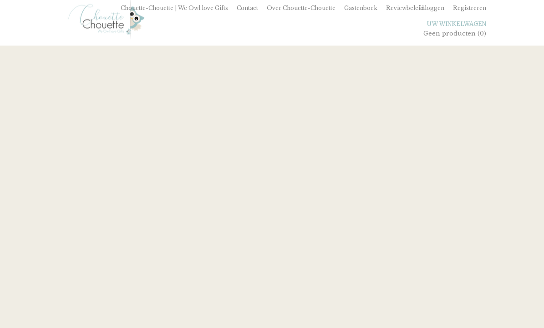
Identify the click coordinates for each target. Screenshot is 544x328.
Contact (247, 8)
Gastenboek (360, 8)
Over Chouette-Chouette (301, 8)
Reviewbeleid (405, 8)
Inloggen (431, 8)
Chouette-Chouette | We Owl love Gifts (174, 8)
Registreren (469, 8)
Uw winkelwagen (456, 24)
